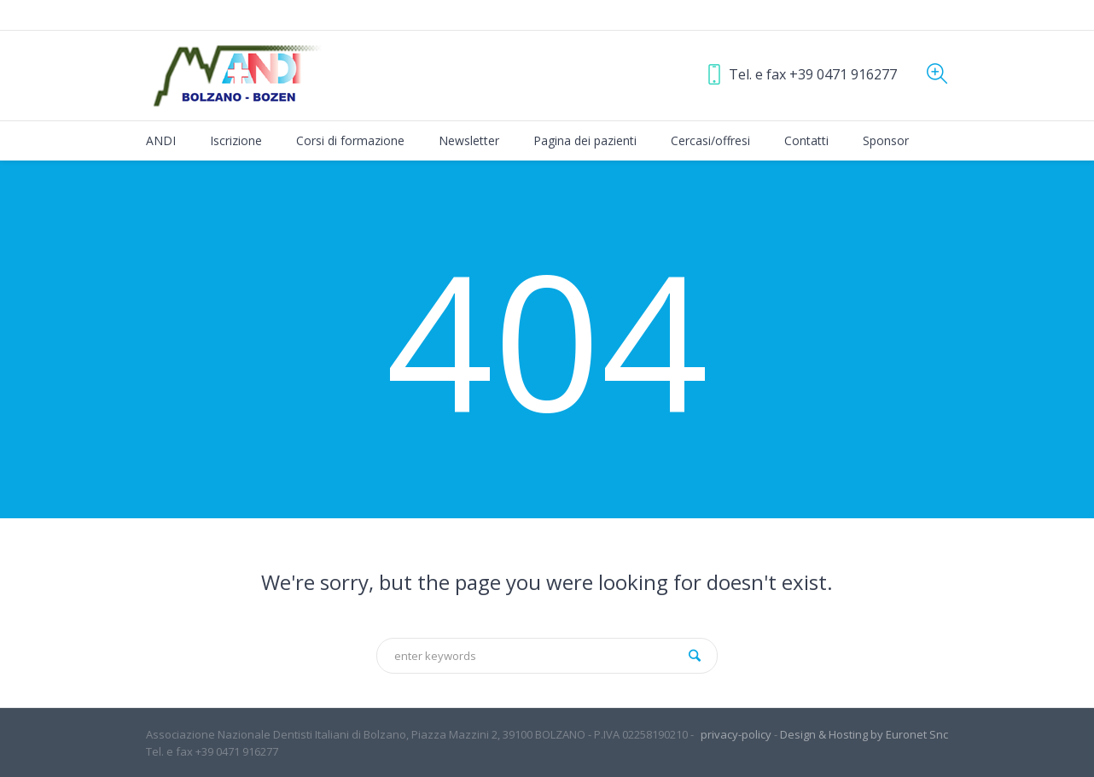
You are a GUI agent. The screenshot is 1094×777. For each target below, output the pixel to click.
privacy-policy (736, 734)
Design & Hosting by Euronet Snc (864, 734)
